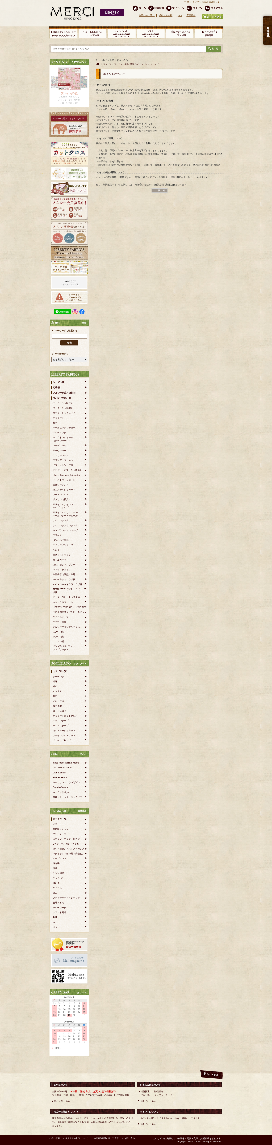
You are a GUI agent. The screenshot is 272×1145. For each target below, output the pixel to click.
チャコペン (58, 878)
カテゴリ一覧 (59, 671)
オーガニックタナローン (65, 427)
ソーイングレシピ (62, 740)
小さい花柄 (58, 636)
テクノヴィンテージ (63, 545)
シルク (56, 550)
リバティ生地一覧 (62, 398)
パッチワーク (59, 907)
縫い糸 (56, 883)
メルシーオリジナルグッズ (66, 626)
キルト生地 (58, 701)
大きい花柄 (58, 631)
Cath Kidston (59, 772)
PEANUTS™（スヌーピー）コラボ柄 (69, 591)
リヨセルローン (61, 450)
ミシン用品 (58, 873)
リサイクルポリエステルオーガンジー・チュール (65, 514)
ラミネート (58, 417)
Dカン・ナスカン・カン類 (66, 844)
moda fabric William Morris (66, 762)
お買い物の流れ (147, 15)
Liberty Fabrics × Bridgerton (67, 475)
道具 (55, 868)
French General (60, 787)
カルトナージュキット (64, 730)
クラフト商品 (59, 912)
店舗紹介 (190, 15)
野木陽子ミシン (61, 829)
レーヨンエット (61, 494)
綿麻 (55, 681)
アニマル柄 (58, 641)
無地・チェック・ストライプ (67, 797)
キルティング (59, 432)
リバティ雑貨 (59, 621)
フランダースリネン (63, 460)
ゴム (55, 892)
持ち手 (56, 863)
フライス (57, 535)
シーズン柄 (58, 382)
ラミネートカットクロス (65, 715)
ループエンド (59, 858)
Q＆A (179, 15)
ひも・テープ (59, 834)
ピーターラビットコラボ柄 (66, 597)
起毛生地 (57, 706)
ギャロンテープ (61, 720)
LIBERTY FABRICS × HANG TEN (70, 607)
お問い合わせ (130, 1138)
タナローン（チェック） (65, 413)
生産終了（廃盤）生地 (64, 574)
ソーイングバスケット (64, 735)
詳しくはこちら (62, 1101)
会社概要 (55, 1138)
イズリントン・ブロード (65, 465)
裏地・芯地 (58, 902)
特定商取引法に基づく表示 (106, 1138)
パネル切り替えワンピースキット (70, 612)
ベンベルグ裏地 (61, 540)
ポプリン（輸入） (62, 499)
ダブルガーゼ (59, 559)
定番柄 (56, 387)
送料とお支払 (165, 15)
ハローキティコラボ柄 (64, 579)
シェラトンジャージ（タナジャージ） (63, 439)
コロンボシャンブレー (64, 564)
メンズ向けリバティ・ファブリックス (64, 648)
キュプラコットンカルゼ (65, 530)
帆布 (55, 422)
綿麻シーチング (61, 484)
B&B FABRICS (60, 777)
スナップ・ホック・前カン (66, 838)
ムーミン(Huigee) (61, 792)
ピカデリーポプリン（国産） (67, 470)
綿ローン (57, 686)
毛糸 (55, 824)
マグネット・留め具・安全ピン (68, 853)
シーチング (58, 676)
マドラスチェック (62, 569)
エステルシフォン (62, 555)
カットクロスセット (63, 602)
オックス (57, 691)
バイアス (57, 888)
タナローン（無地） (63, 408)
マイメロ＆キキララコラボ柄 (67, 584)
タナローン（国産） (63, 403)
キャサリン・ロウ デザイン (67, 782)
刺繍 (55, 917)
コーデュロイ (59, 445)
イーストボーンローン (64, 480)
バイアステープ (61, 617)
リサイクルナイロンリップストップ (63, 506)
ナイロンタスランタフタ (65, 525)
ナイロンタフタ (61, 520)
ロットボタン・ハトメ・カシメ (68, 848)
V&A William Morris (62, 767)
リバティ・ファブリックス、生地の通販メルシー (121, 64)
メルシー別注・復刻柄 (64, 392)
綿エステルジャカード (64, 489)
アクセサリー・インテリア (66, 897)
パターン (57, 927)
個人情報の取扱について (76, 1138)
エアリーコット (61, 455)
